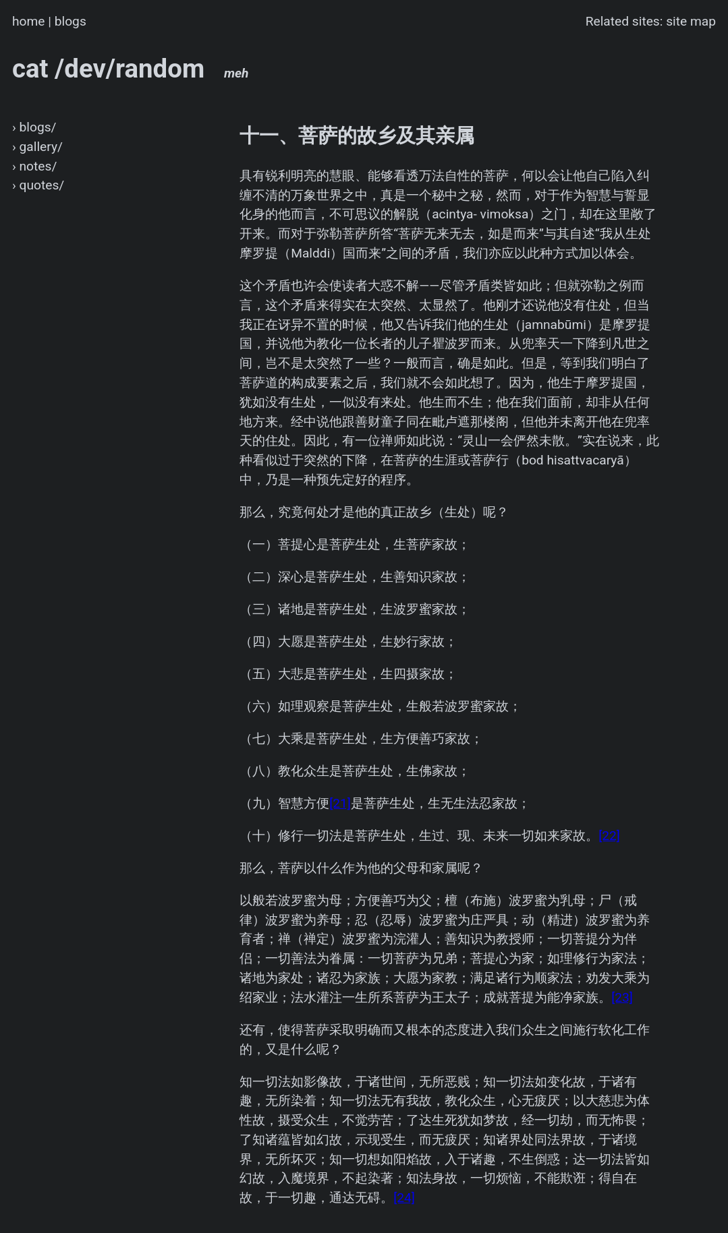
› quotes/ (38, 185)
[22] (609, 835)
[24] (404, 1197)
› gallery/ (37, 146)
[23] (622, 997)
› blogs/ (34, 127)
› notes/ (34, 166)
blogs (70, 21)
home (28, 21)
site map (691, 21)
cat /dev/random (130, 68)
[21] (340, 803)
